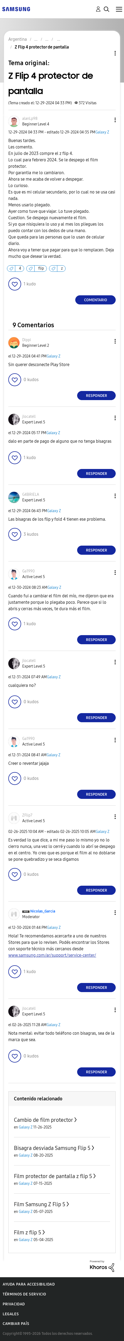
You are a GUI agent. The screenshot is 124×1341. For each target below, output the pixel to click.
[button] (106, 120)
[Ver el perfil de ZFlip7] (27, 815)
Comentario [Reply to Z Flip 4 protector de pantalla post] (95, 300)
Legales (11, 1314)
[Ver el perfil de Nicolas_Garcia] (42, 911)
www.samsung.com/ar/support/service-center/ (52, 955)
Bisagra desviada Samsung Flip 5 (52, 1148)
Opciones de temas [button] (106, 53)
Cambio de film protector (43, 1120)
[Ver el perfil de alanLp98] (29, 118)
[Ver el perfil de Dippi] (26, 340)
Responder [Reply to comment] (96, 395)
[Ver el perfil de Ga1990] (28, 571)
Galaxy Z (102, 132)
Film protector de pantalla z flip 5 (53, 1176)
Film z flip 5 (27, 1232)
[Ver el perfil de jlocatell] (29, 416)
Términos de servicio (24, 1294)
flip (41, 268)
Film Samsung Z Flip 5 (39, 1204)
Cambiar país (16, 1323)
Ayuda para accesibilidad (29, 1284)
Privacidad (14, 1304)
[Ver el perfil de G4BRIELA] (30, 494)
